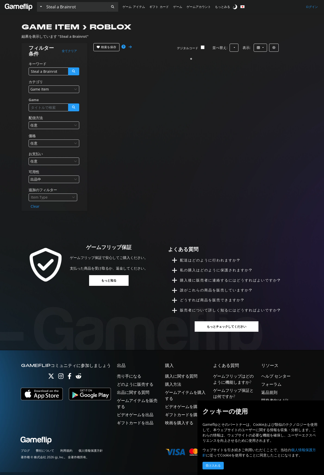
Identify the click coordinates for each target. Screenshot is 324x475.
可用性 (34, 171)
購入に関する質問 (181, 378)
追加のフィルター (43, 189)
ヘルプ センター (276, 378)
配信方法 (36, 117)
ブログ (25, 453)
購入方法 (173, 387)
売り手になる (129, 378)
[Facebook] (69, 380)
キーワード (37, 63)
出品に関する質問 (133, 395)
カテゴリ (36, 81)
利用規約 (66, 453)
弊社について (45, 453)
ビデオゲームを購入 (183, 409)
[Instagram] (61, 380)
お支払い (36, 153)
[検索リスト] (75, 7)
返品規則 (269, 395)
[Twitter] (51, 380)
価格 (32, 135)
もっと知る (108, 280)
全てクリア (69, 51)
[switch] (235, 7)
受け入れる (213, 466)
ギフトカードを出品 (135, 425)
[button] (112, 7)
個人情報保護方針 (90, 453)
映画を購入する (179, 425)
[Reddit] (78, 380)
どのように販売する (135, 387)
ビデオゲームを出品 (135, 417)
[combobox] (54, 89)
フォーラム (271, 387)
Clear (35, 206)
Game (34, 99)
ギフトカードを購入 (183, 417)
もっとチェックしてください (227, 329)
